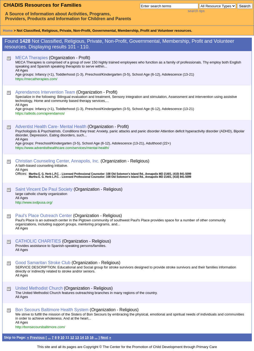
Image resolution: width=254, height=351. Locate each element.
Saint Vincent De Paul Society (43, 189)
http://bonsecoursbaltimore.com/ (40, 327)
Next (104, 337)
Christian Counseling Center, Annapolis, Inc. (57, 161)
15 (87, 337)
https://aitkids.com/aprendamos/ (40, 113)
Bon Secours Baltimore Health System (52, 309)
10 (62, 337)
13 (77, 337)
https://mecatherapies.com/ (36, 79)
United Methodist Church (39, 288)
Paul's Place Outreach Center (43, 215)
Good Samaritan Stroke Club (42, 262)
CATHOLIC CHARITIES (38, 241)
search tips (196, 11)
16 (91, 337)
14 (82, 337)
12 (72, 337)
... (49, 337)
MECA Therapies (31, 57)
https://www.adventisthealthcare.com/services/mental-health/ (62, 148)
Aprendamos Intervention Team (45, 92)
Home (8, 31)
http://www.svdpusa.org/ (33, 202)
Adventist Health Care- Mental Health (50, 126)
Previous (37, 337)
